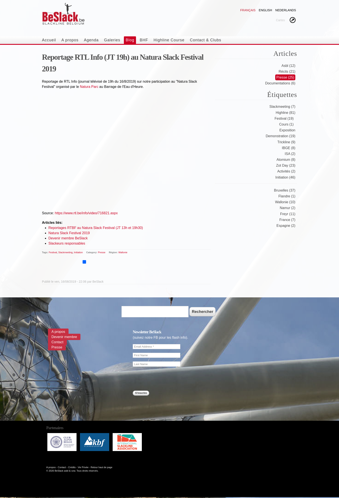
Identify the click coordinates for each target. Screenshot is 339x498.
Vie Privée (83, 467)
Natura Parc (89, 87)
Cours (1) (286, 124)
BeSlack (98, 281)
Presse (101, 252)
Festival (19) (284, 118)
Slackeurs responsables (66, 243)
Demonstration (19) (280, 136)
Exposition (287, 130)
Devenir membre (64, 337)
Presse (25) (285, 77)
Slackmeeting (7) (282, 106)
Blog (130, 40)
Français (248, 10)
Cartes (280, 20)
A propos (69, 40)
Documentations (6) (280, 83)
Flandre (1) (286, 196)
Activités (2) (286, 171)
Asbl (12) (288, 66)
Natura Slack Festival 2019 (69, 233)
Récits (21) (287, 71)
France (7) (287, 220)
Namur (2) (287, 208)
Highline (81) (285, 112)
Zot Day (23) (285, 165)
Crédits (72, 467)
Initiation (78, 252)
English (265, 10)
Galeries (112, 40)
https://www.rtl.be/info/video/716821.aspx (86, 213)
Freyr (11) (287, 214)
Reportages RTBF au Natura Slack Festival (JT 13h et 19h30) (95, 228)
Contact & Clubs (205, 40)
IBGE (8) (288, 148)
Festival (53, 252)
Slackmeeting (65, 252)
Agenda (91, 40)
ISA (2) (290, 154)
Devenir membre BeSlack (68, 238)
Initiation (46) (285, 177)
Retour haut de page (101, 467)
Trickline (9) (286, 142)
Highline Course (169, 40)
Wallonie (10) (285, 202)
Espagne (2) (286, 225)
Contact (57, 342)
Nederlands (285, 10)
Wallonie (122, 252)
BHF (144, 40)
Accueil (49, 40)
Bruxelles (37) (284, 190)
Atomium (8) (286, 159)
